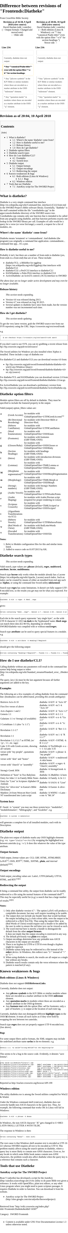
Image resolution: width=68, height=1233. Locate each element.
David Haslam (9, 27)
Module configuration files (26, 544)
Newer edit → (50, 42)
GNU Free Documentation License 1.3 (48, 1227)
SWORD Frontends (19, 1219)
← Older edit (17, 35)
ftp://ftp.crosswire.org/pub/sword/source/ (19, 347)
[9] (12, 901)
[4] (11, 865)
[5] (17, 880)
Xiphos (56, 352)
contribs (26, 27)
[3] (9, 865)
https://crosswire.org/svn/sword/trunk (47, 326)
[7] (62, 895)
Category (4, 1219)
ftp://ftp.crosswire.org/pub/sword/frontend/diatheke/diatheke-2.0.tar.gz (32, 380)
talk (19, 27)
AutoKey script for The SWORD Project (24, 1201)
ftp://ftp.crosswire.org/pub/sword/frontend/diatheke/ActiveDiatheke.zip (33, 388)
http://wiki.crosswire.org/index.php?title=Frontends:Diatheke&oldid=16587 (24, 1212)
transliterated (10, 797)
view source (19, 24)
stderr (28, 671)
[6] (19, 880)
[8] (10, 901)
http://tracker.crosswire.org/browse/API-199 (32, 1087)
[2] (22, 474)
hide (4, 132)
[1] (63, 416)
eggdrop (37, 263)
